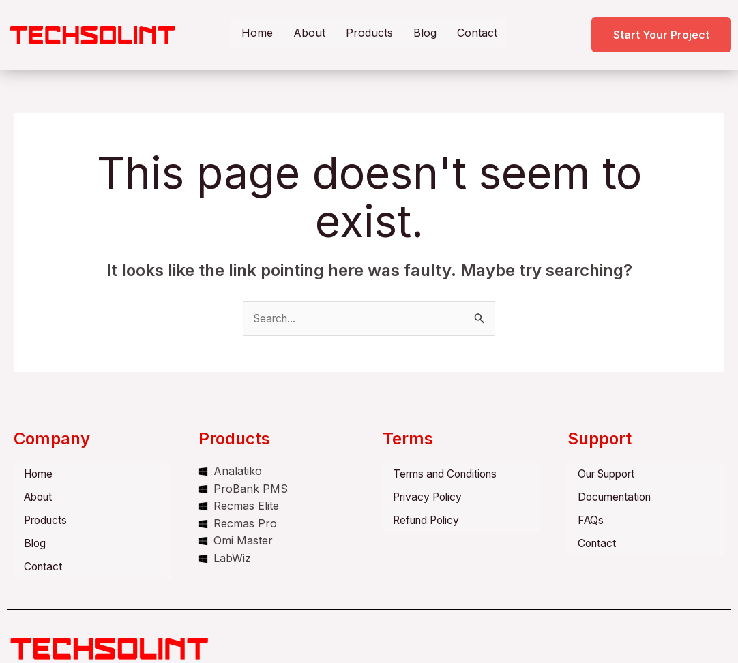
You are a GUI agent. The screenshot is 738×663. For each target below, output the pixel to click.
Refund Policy (429, 518)
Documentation (617, 496)
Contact (477, 33)
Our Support (611, 474)
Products (369, 33)
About (309, 33)
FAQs (591, 518)
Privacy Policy (430, 496)
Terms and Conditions (449, 474)
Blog (425, 33)
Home (257, 33)
